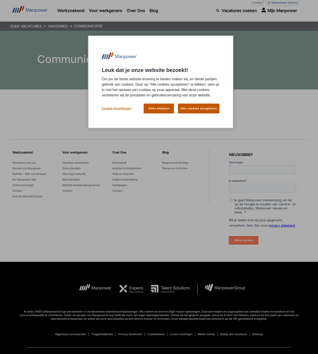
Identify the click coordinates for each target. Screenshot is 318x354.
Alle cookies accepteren (198, 105)
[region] (161, 80)
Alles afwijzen (158, 105)
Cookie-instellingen (116, 105)
